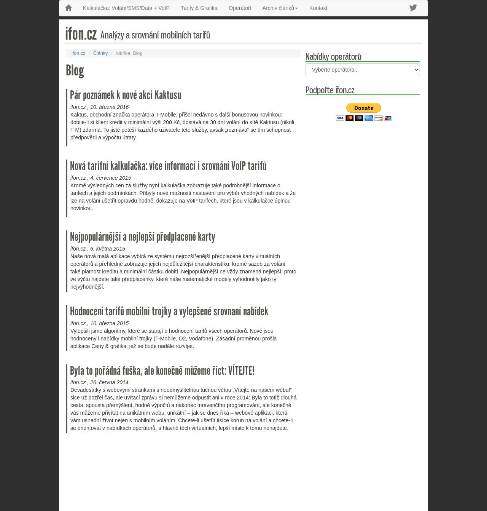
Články (100, 53)
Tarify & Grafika (199, 8)
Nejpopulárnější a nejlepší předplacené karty (142, 237)
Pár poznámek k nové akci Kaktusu (125, 95)
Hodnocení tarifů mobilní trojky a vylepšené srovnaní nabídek (169, 311)
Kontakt (318, 8)
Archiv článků (280, 8)
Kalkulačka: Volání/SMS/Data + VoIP (126, 8)
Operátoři (240, 8)
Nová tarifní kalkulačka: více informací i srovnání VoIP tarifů (168, 166)
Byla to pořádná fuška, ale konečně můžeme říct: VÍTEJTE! (162, 371)
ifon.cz (78, 53)
